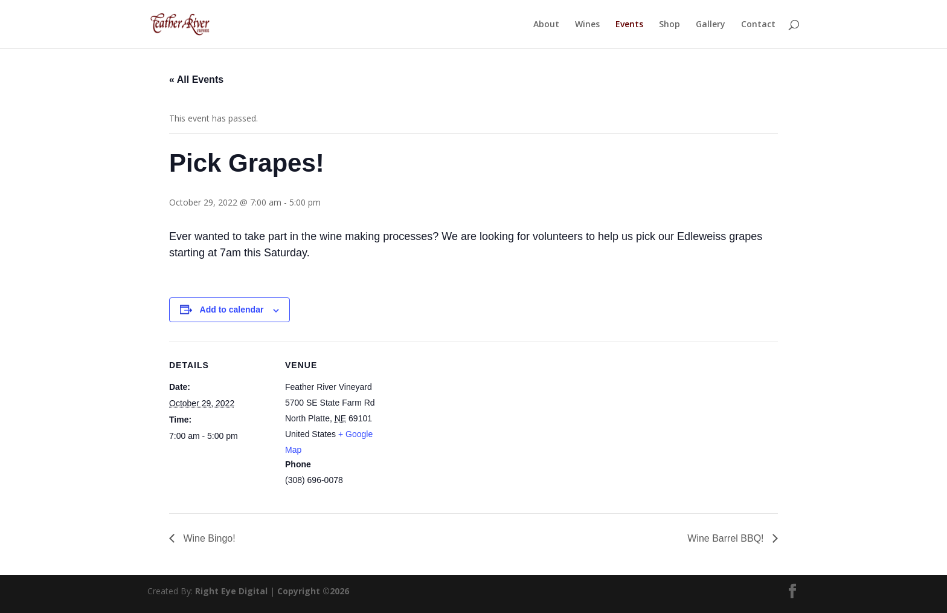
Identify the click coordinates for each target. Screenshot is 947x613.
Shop (669, 25)
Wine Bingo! (208, 538)
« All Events (196, 79)
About (546, 25)
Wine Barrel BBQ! (726, 538)
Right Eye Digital (231, 591)
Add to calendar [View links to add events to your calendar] (232, 309)
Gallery (710, 25)
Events (629, 25)
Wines (587, 25)
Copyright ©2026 (313, 591)
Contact (758, 25)
